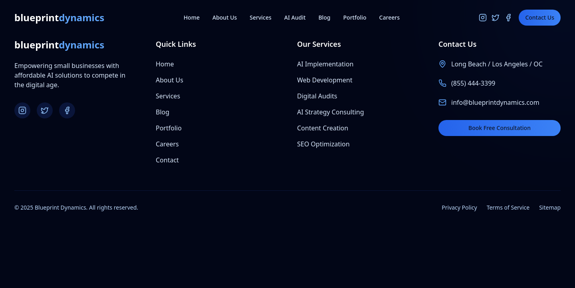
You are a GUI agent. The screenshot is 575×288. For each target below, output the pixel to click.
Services (261, 17)
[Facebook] (508, 18)
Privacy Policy (459, 207)
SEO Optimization (323, 144)
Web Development (324, 80)
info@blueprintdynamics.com (495, 102)
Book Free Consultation (499, 128)
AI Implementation (325, 64)
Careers (389, 17)
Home (192, 17)
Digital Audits (317, 96)
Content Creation (322, 128)
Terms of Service (508, 207)
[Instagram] (483, 18)
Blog (324, 17)
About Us (224, 17)
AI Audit (295, 17)
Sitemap (550, 207)
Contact (167, 160)
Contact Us (539, 17)
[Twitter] (496, 18)
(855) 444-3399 (473, 83)
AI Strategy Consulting (330, 112)
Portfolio (355, 17)
